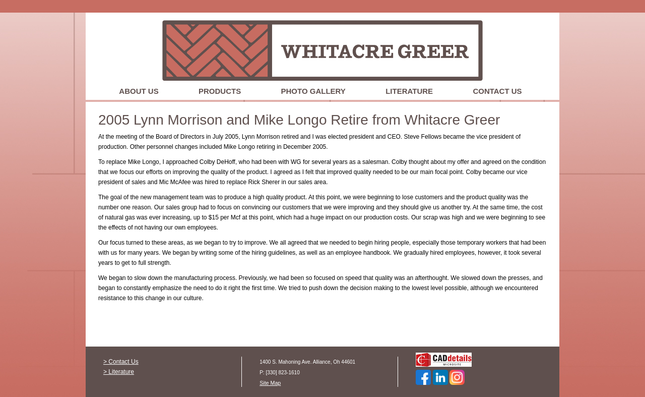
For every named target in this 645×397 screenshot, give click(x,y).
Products (220, 91)
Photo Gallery (313, 91)
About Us (138, 91)
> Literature (118, 371)
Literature (409, 91)
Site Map (270, 383)
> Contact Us (121, 361)
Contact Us (497, 91)
